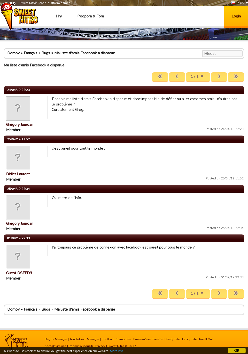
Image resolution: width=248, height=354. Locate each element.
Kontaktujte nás (55, 346)
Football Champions (116, 339)
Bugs (45, 53)
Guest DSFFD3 (19, 273)
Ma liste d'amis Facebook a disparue (84, 53)
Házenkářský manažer (148, 339)
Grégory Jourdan (19, 124)
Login (236, 16)
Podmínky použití (81, 346)
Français (30, 53)
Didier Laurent (18, 174)
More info (116, 352)
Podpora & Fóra (90, 16)
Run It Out (206, 339)
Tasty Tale (173, 339)
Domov (13, 53)
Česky (237, 3)
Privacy (100, 346)
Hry (59, 16)
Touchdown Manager (85, 339)
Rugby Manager (56, 339)
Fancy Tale (189, 339)
